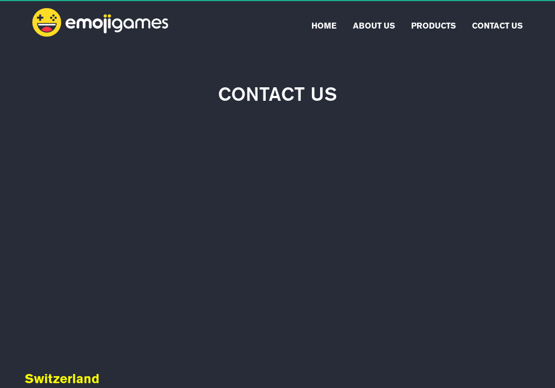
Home (324, 25)
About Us (374, 25)
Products (433, 25)
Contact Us (497, 25)
